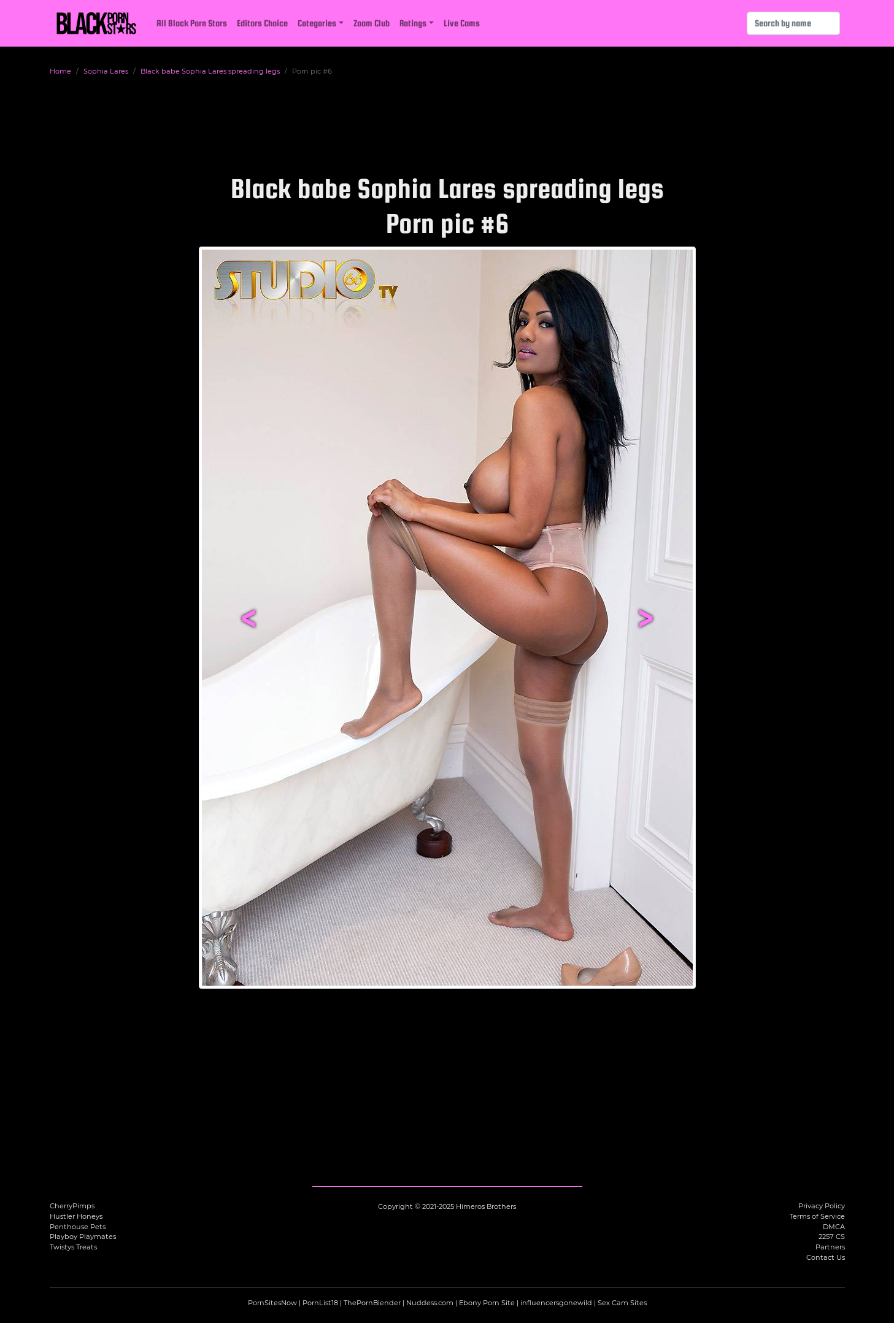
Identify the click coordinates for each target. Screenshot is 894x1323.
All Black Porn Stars (191, 23)
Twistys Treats (73, 1247)
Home (60, 71)
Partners (830, 1247)
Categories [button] (317, 23)
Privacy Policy (821, 1206)
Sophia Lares (105, 71)
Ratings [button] (412, 23)
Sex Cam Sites (622, 1302)
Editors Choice (262, 23)
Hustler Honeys (76, 1216)
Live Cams (462, 23)
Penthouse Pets (78, 1226)
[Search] (793, 23)
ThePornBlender (372, 1302)
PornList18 (320, 1302)
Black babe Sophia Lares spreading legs (210, 71)
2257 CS (832, 1236)
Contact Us (825, 1257)
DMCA (834, 1226)
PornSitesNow (272, 1302)
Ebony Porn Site (487, 1302)
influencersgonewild (556, 1302)
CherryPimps (72, 1206)
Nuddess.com (429, 1302)
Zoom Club (371, 23)
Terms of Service (817, 1216)
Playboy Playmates (83, 1236)
